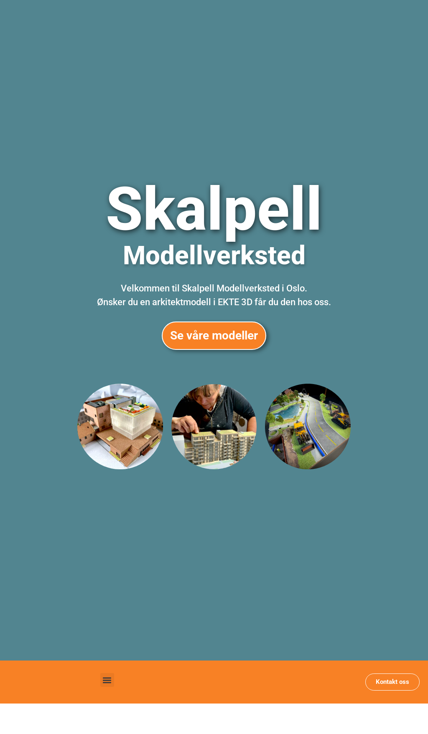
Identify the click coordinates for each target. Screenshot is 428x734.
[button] (107, 680)
